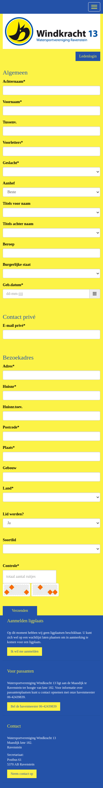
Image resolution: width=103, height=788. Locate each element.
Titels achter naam (18, 224)
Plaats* (9, 448)
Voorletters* (13, 142)
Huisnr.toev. (13, 407)
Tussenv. (9, 122)
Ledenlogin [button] (88, 56)
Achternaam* (14, 81)
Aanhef (9, 183)
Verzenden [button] (20, 611)
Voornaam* (12, 102)
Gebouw (9, 468)
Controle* (11, 566)
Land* (8, 488)
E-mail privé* (14, 326)
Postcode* (11, 427)
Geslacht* (11, 163)
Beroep (9, 244)
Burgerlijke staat (16, 264)
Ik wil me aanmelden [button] (24, 651)
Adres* (9, 366)
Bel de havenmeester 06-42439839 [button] (34, 706)
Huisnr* (9, 387)
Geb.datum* (13, 285)
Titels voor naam (16, 203)
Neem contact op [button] (22, 774)
